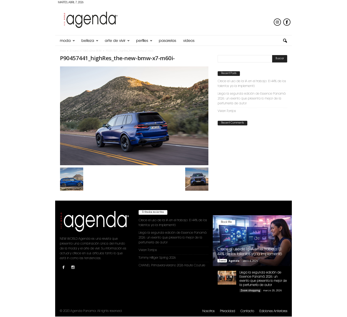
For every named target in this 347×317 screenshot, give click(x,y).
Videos (188, 41)
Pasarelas (167, 41)
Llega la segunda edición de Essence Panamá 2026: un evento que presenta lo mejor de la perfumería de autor (252, 98)
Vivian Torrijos (227, 111)
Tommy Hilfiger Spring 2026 (157, 257)
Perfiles (144, 41)
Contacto (247, 311)
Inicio (63, 51)
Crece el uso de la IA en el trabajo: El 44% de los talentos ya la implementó (252, 84)
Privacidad (227, 311)
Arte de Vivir (117, 41)
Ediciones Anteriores (273, 311)
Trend (222, 260)
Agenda (234, 260)
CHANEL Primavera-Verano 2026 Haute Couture (172, 265)
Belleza (89, 41)
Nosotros (208, 311)
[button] (285, 41)
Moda (67, 41)
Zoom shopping (250, 290)
